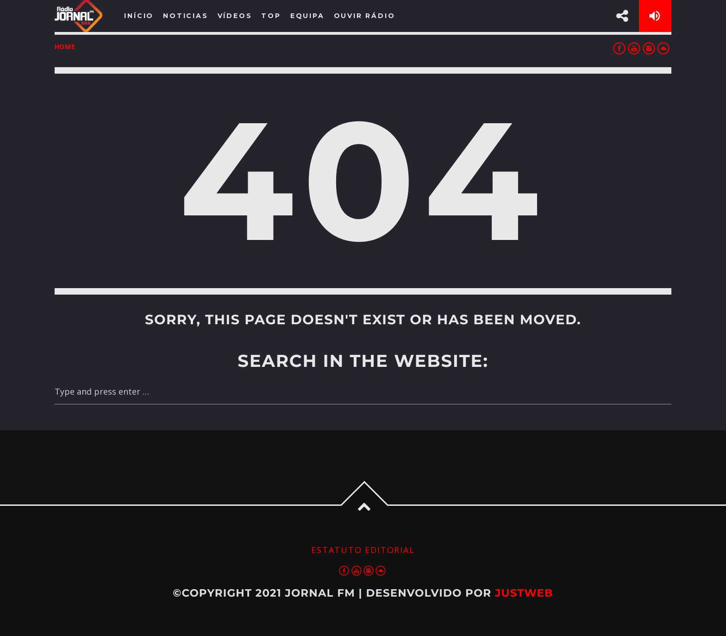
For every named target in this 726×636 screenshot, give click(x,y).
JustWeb (524, 592)
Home (65, 46)
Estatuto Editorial (362, 549)
